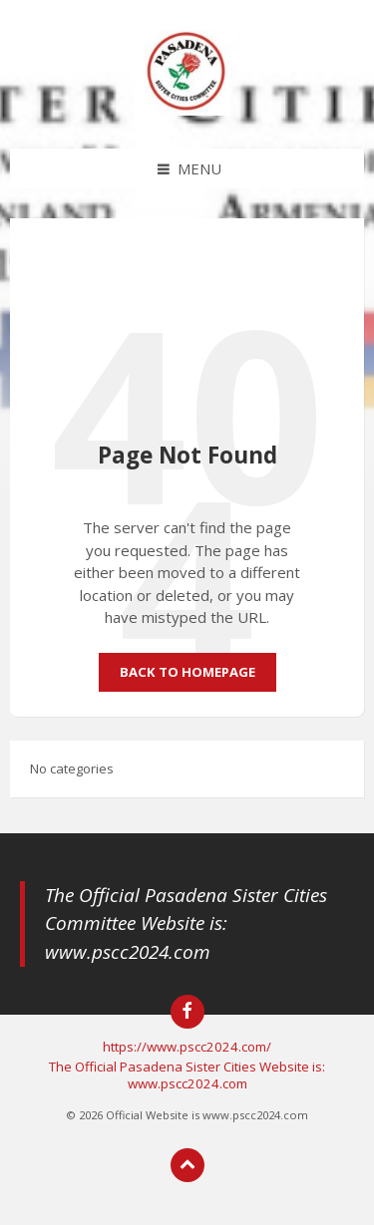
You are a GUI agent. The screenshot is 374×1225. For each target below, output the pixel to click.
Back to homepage (187, 672)
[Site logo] (187, 110)
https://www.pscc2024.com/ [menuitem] (187, 1047)
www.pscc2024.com (127, 952)
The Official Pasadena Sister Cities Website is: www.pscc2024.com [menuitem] (187, 1075)
